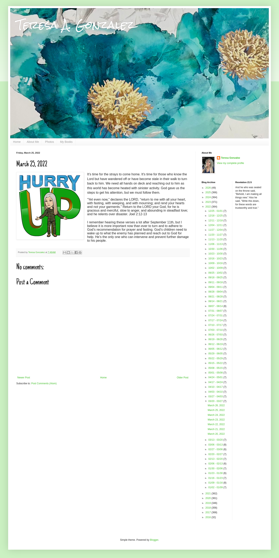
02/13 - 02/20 (215, 459)
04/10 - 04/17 (215, 386)
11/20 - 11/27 (215, 234)
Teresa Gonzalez (230, 157)
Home (17, 141)
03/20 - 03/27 (215, 401)
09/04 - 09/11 (215, 287)
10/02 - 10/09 (215, 267)
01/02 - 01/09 (215, 487)
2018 (208, 507)
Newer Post (23, 377)
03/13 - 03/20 (215, 439)
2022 (208, 206)
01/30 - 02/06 (215, 468)
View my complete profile (230, 163)
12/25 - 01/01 (215, 211)
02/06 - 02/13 (215, 463)
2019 (208, 503)
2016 (208, 517)
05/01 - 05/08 (215, 372)
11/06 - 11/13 (215, 244)
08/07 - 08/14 (215, 306)
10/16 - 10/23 (215, 258)
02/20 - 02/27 (215, 454)
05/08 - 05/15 (215, 368)
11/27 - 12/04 (215, 229)
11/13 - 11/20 (215, 239)
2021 (208, 493)
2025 (208, 192)
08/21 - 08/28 (215, 296)
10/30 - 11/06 (215, 249)
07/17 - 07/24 (215, 320)
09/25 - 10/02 (215, 272)
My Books (66, 141)
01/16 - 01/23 (215, 478)
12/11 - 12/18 (215, 220)
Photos (49, 141)
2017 (208, 512)
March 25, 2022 (216, 410)
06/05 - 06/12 (215, 348)
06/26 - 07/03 (215, 334)
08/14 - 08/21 (215, 301)
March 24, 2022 (216, 415)
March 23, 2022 (216, 419)
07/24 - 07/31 (215, 315)
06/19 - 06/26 (215, 339)
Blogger (154, 539)
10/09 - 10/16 (215, 263)
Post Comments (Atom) (44, 383)
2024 (208, 197)
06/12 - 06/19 (215, 344)
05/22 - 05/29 (215, 358)
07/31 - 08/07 (215, 310)
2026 (208, 187)
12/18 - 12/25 (215, 215)
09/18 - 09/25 (215, 277)
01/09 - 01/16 (215, 482)
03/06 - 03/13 (215, 444)
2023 (208, 202)
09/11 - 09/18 (215, 282)
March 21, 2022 (216, 429)
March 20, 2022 (216, 433)
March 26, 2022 (216, 405)
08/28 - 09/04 (215, 291)
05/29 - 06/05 (215, 353)
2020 (208, 498)
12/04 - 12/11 (215, 225)
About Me (33, 141)
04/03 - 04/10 (215, 391)
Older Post (182, 377)
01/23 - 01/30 (215, 473)
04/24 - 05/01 (215, 377)
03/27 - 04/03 (215, 396)
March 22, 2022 (216, 424)
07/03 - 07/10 (215, 330)
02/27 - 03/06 (215, 449)
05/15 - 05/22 (215, 363)
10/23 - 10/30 (215, 253)
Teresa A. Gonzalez (75, 25)
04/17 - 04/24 (215, 382)
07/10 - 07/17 (215, 325)
